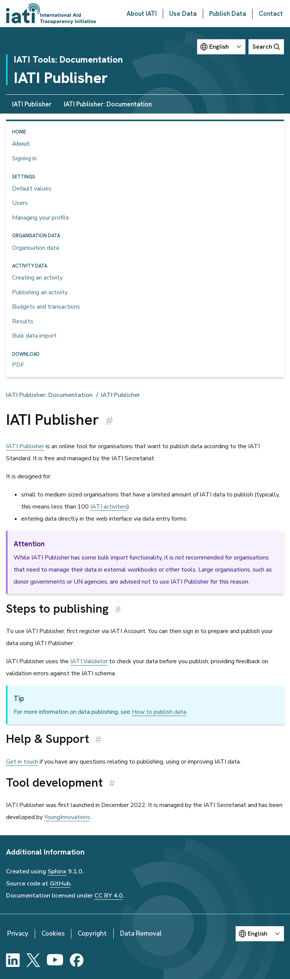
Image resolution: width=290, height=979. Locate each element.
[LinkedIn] (13, 960)
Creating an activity (37, 278)
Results (22, 321)
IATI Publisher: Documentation (108, 104)
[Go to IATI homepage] (51, 13)
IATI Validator (89, 661)
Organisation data (35, 248)
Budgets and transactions (46, 307)
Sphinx (57, 871)
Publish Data (227, 13)
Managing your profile (40, 218)
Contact (271, 13)
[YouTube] (55, 960)
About (21, 144)
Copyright (92, 933)
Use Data (183, 13)
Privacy (17, 933)
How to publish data (159, 712)
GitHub (60, 883)
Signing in (24, 158)
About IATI (141, 13)
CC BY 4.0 (108, 895)
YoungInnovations (67, 817)
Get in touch (22, 762)
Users (20, 203)
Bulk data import (34, 336)
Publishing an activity (40, 292)
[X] (33, 960)
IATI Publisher (32, 104)
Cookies (53, 933)
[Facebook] (76, 960)
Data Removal (141, 933)
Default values (31, 188)
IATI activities (108, 507)
